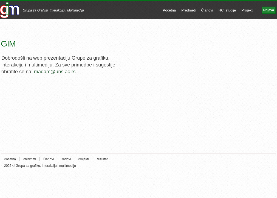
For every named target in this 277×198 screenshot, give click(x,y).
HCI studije (227, 10)
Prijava (268, 10)
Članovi (207, 10)
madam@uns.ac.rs (54, 71)
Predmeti (188, 10)
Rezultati (101, 159)
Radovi (66, 159)
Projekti (247, 10)
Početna (169, 10)
